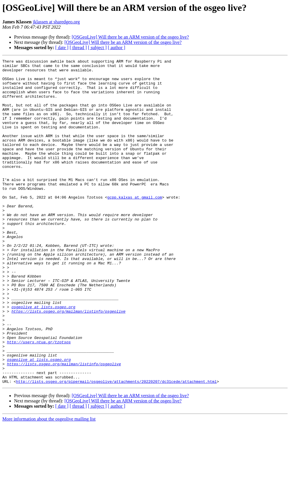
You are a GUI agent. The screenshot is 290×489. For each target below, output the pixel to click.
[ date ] (61, 47)
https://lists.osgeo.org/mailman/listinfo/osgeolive (68, 362)
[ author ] (116, 47)
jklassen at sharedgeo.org (56, 21)
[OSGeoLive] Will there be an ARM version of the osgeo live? (130, 37)
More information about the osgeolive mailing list (49, 483)
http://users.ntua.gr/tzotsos (39, 399)
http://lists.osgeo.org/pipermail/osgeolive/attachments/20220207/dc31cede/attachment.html (116, 446)
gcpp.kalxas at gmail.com (134, 225)
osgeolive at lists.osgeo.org (43, 356)
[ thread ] (78, 47)
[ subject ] (97, 47)
